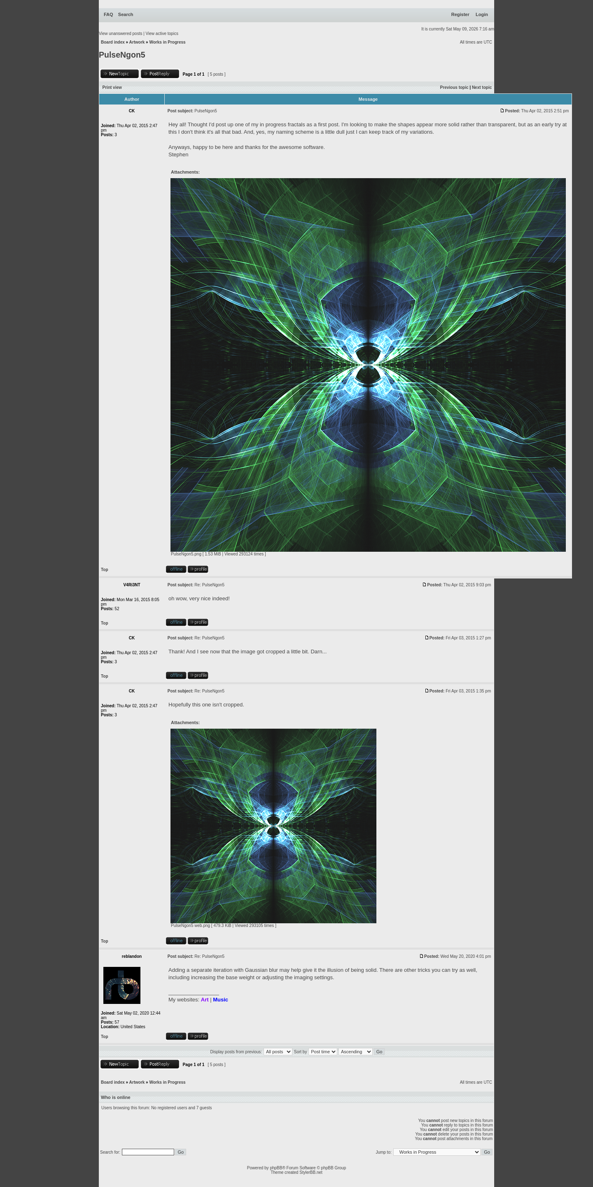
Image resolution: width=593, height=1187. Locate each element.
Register (460, 14)
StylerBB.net (310, 1172)
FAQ (108, 14)
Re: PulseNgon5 (209, 585)
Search (125, 14)
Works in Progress (167, 42)
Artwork (137, 42)
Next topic (482, 87)
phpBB (276, 1168)
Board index (113, 42)
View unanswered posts (120, 33)
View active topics (162, 33)
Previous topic (454, 87)
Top (104, 569)
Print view (112, 87)
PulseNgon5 (122, 54)
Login (482, 14)
